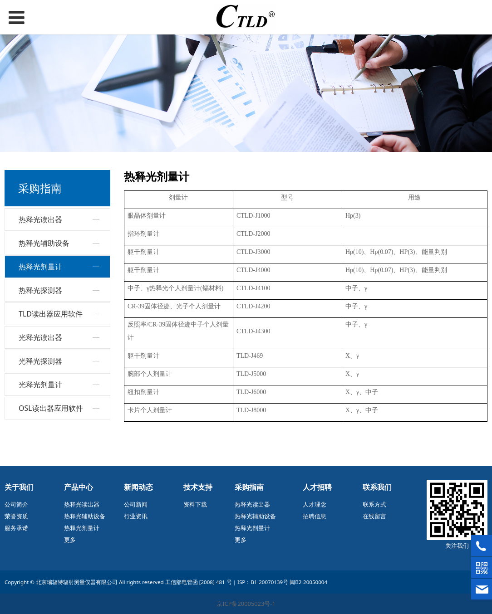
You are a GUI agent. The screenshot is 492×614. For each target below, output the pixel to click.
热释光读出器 (40, 219)
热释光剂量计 (40, 267)
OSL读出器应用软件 (51, 408)
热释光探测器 (40, 290)
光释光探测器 (40, 361)
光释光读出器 (40, 337)
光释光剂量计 (40, 385)
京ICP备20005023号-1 (246, 603)
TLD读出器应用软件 (51, 314)
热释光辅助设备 (44, 243)
